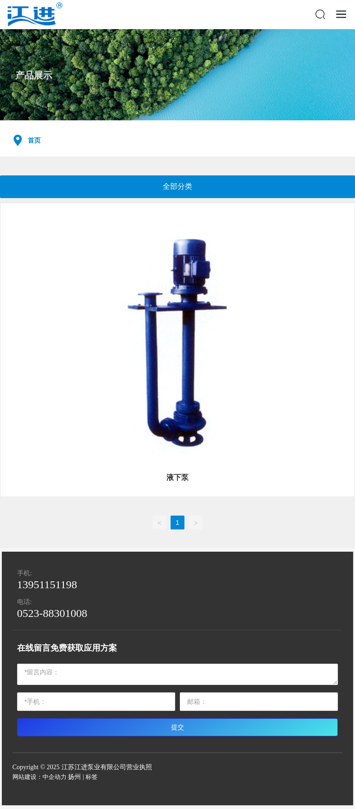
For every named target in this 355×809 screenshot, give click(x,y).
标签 (92, 776)
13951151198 (47, 585)
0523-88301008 (52, 613)
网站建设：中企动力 (39, 776)
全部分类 (177, 186)
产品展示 (33, 81)
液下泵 (177, 477)
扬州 (74, 776)
